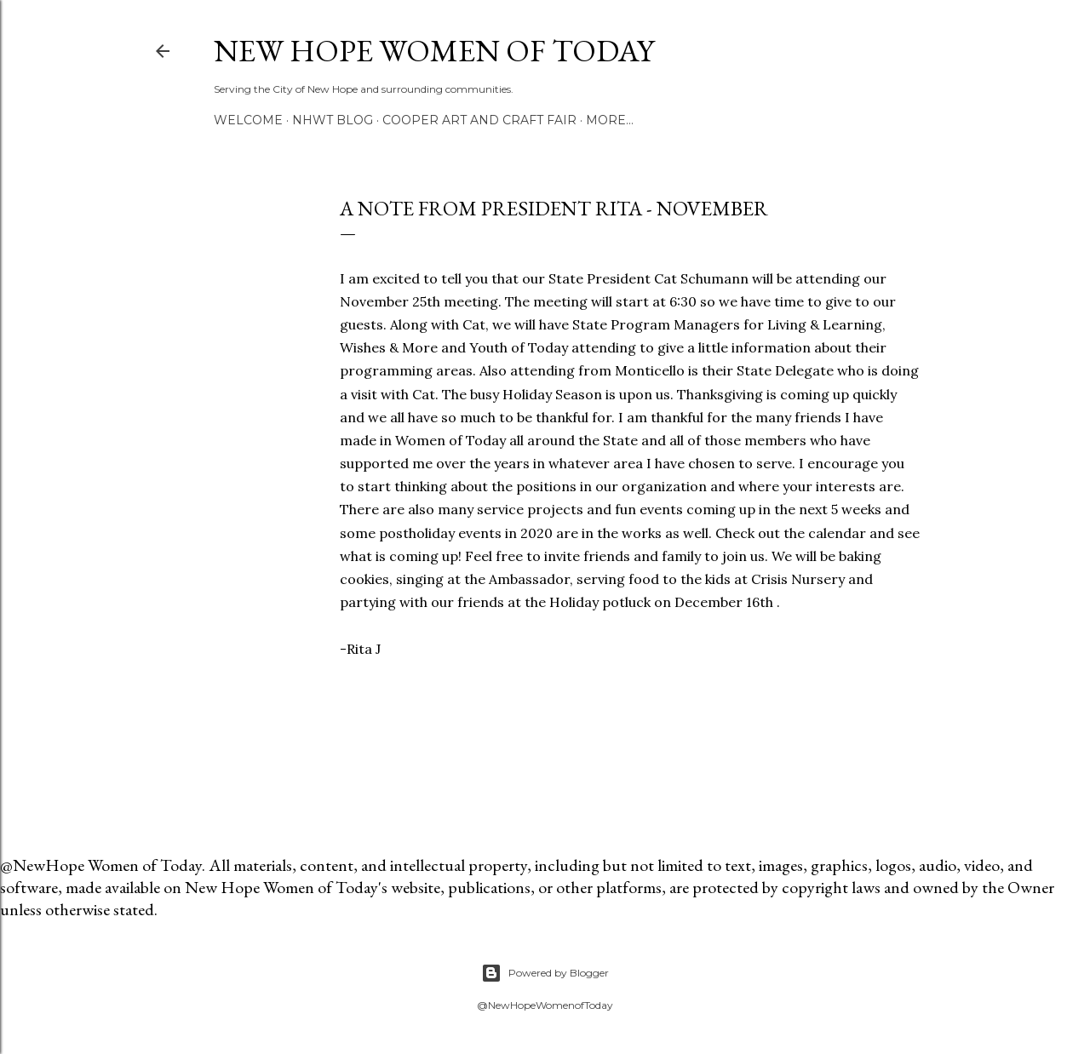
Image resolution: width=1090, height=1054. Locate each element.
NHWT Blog (332, 120)
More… (610, 120)
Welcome (248, 120)
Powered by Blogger (545, 973)
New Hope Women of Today (434, 51)
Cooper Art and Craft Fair (479, 120)
